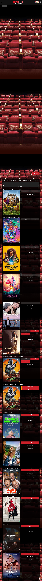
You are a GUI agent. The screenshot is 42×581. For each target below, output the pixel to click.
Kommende (11, 180)
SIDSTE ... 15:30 (30, 470)
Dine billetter (29, 180)
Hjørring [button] (19, 1)
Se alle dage (30, 194)
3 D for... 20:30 (27, 389)
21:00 (26, 333)
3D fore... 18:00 (27, 387)
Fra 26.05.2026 (30, 554)
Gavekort (18, 180)
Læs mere (30, 197)
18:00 (35, 330)
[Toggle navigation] (1, 2)
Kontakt (23, 180)
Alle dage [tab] (20, 186)
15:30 (30, 414)
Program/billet (5, 180)
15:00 (26, 358)
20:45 (30, 526)
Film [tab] (11, 182)
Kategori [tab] (30, 182)
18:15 (30, 498)
